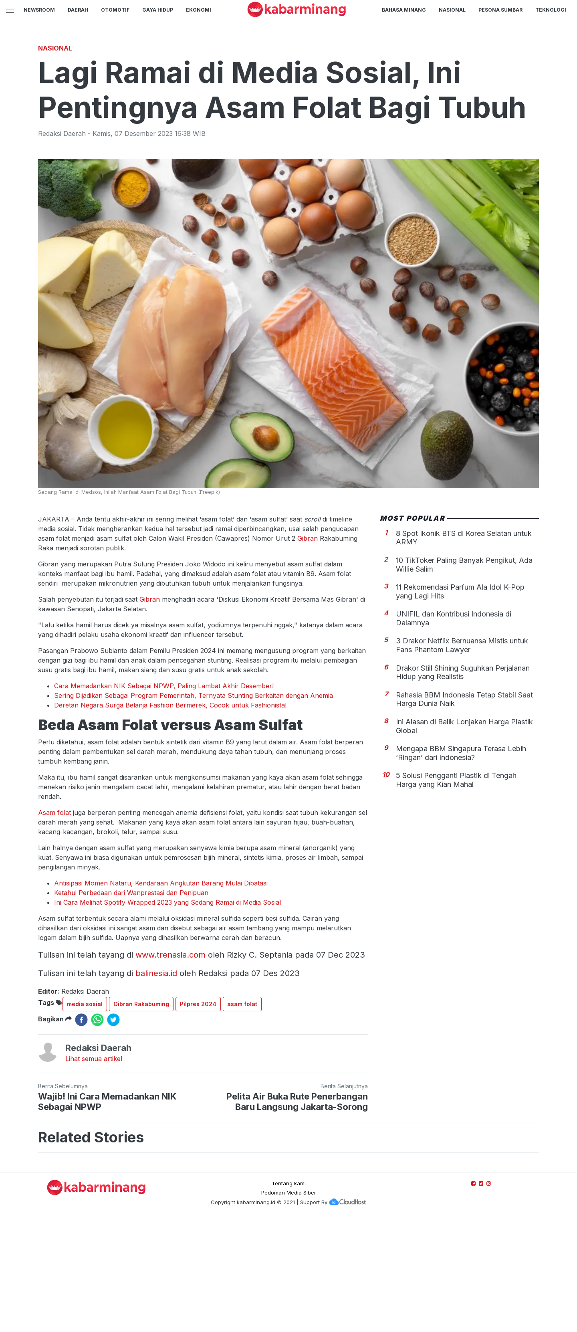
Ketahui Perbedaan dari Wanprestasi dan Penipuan (131, 1005)
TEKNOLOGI (550, 10)
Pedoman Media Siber (288, 1305)
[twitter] (113, 1132)
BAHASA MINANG (404, 10)
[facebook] (81, 1132)
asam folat (242, 1116)
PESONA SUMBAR (500, 10)
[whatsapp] (97, 1132)
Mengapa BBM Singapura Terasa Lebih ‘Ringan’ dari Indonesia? (461, 865)
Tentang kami (289, 1295)
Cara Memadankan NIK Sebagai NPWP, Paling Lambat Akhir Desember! (164, 798)
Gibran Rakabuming (141, 1116)
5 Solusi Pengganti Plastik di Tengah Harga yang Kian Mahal (456, 892)
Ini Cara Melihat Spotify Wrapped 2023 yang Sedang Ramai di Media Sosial (167, 1015)
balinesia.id (156, 1085)
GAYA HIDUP (157, 10)
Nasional (452, 10)
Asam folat (55, 925)
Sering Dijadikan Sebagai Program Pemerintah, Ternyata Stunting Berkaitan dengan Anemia (193, 808)
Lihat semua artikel (93, 1171)
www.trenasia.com (170, 1067)
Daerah (78, 10)
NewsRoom (39, 10)
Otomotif (115, 10)
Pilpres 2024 (198, 1116)
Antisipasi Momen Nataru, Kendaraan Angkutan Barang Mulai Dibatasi (161, 995)
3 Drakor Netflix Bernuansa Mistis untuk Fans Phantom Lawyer (462, 757)
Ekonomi (198, 10)
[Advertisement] (288, 94)
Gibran (307, 651)
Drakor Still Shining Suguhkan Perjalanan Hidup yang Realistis (463, 784)
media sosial (85, 1116)
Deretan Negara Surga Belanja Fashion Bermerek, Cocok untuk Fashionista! (170, 817)
